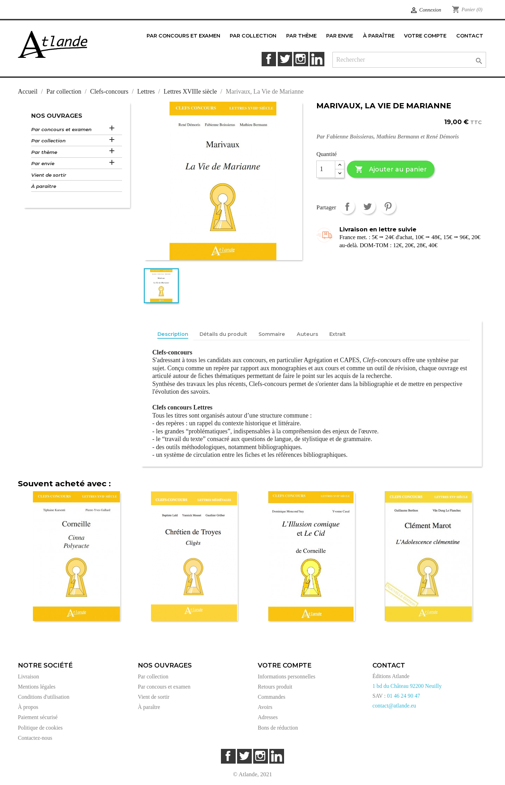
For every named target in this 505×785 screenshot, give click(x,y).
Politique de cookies (40, 728)
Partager (347, 206)
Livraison (28, 676)
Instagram (301, 59)
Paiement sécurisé (38, 717)
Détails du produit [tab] (223, 334)
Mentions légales (36, 687)
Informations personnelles (286, 676)
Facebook (269, 59)
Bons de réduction (278, 728)
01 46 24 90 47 (403, 696)
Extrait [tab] (337, 334)
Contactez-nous (35, 738)
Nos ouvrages (56, 115)
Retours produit (275, 687)
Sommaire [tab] (271, 334)
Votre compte (284, 665)
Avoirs (265, 707)
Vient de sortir (48, 175)
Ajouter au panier (391, 169)
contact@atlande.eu (394, 706)
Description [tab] (172, 334)
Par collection (48, 140)
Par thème (44, 152)
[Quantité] (325, 169)
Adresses (268, 717)
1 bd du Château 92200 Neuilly (407, 686)
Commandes (271, 697)
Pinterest (388, 206)
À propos (28, 707)
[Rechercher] (409, 60)
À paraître (43, 186)
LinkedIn (317, 59)
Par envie (42, 163)
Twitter (285, 59)
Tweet (368, 206)
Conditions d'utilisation (43, 697)
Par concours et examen (61, 129)
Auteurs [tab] (307, 334)
